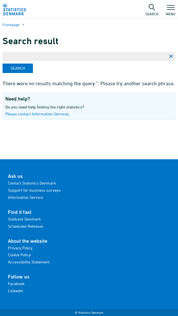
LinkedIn (15, 290)
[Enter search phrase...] (84, 56)
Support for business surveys (34, 190)
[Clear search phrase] (170, 56)
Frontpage (11, 24)
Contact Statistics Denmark (32, 183)
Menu (170, 11)
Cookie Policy (19, 254)
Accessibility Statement (29, 262)
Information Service (25, 197)
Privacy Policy (20, 248)
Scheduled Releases (25, 226)
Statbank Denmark (24, 219)
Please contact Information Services (37, 114)
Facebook (16, 283)
